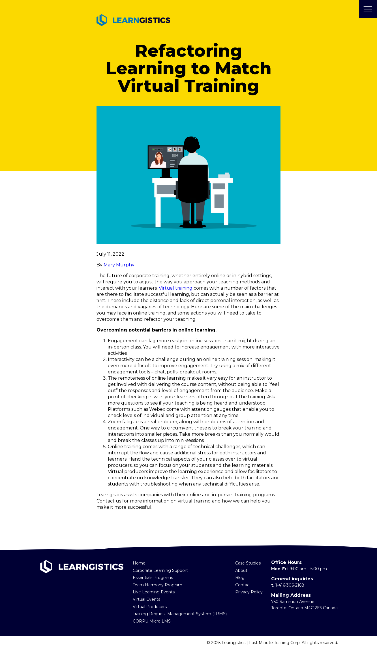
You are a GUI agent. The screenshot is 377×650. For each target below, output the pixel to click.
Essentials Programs (153, 577)
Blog (240, 577)
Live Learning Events (154, 592)
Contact (243, 584)
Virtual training (175, 288)
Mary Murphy (119, 265)
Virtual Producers (150, 606)
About (241, 570)
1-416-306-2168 (289, 585)
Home (139, 563)
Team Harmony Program (157, 584)
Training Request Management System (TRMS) (180, 613)
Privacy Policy (249, 592)
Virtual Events (146, 599)
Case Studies (248, 563)
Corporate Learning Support (160, 570)
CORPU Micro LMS (152, 621)
